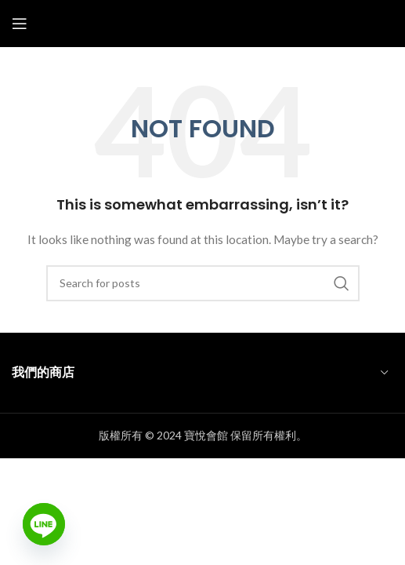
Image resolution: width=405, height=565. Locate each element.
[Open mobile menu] (19, 23)
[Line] (44, 524)
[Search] (203, 283)
